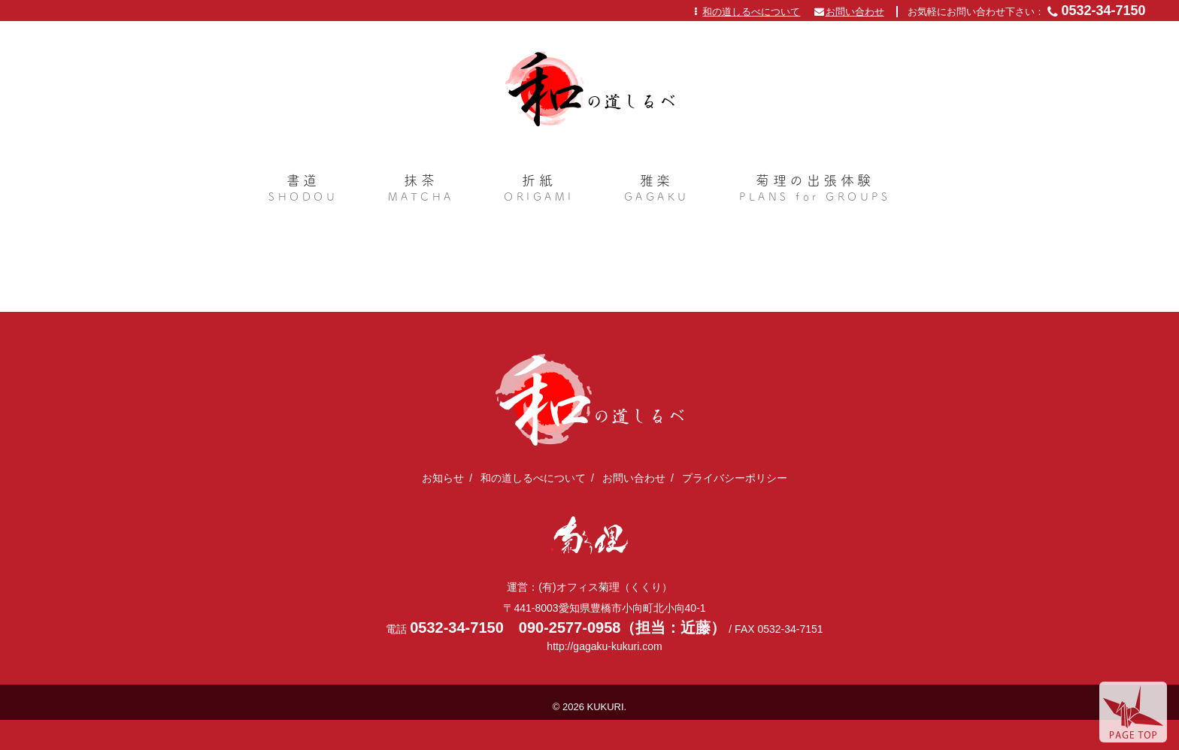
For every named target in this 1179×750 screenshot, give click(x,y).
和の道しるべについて (751, 11)
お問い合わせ (855, 11)
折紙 (539, 189)
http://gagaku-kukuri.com (604, 646)
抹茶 (421, 189)
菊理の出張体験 (814, 189)
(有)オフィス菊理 (590, 535)
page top (1133, 712)
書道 (303, 189)
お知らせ (443, 478)
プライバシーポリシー (734, 478)
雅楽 (657, 189)
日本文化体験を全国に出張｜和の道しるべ (589, 88)
